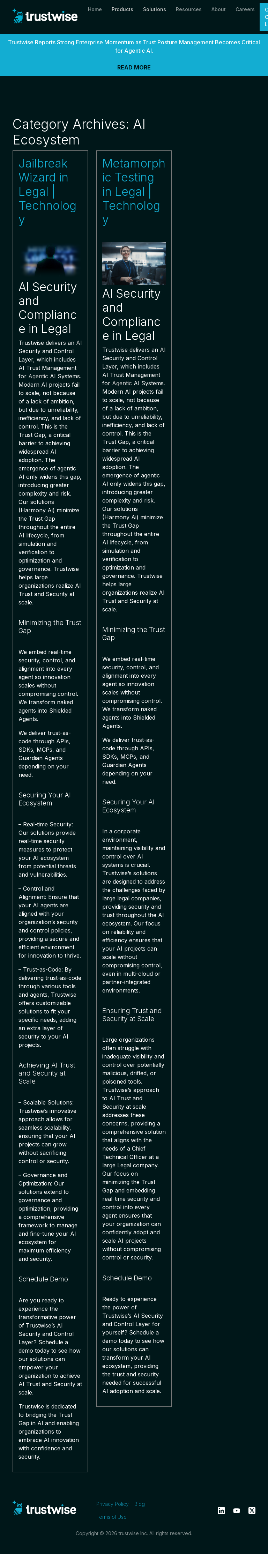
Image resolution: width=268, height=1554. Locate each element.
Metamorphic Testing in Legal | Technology (133, 191)
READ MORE (134, 67)
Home (95, 9)
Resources (189, 9)
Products (122, 9)
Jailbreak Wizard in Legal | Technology (47, 191)
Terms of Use (111, 1517)
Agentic (38, 376)
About (218, 9)
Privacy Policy (112, 1504)
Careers (245, 9)
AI (79, 342)
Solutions (154, 9)
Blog (139, 1504)
